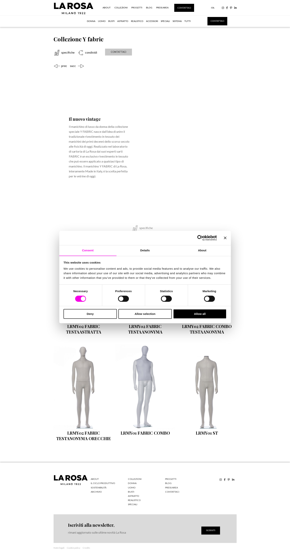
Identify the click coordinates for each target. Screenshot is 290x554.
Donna (91, 21)
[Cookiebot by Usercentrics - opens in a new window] (200, 238)
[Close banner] (225, 237)
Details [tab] (145, 250)
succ (73, 65)
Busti (111, 21)
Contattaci (184, 7)
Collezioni (121, 7)
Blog (149, 7)
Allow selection (145, 314)
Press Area (162, 7)
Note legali (59, 547)
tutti (187, 21)
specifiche (68, 52)
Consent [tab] (88, 250)
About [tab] (202, 250)
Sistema (177, 21)
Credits (86, 547)
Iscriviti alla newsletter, (91, 524)
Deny (90, 314)
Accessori (152, 21)
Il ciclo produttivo (102, 482)
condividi (90, 52)
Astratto (122, 21)
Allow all (200, 314)
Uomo (102, 21)
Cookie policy (73, 547)
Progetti (136, 7)
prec (64, 65)
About (107, 7)
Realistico (137, 21)
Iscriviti (210, 529)
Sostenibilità (98, 487)
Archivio (96, 491)
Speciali (165, 21)
